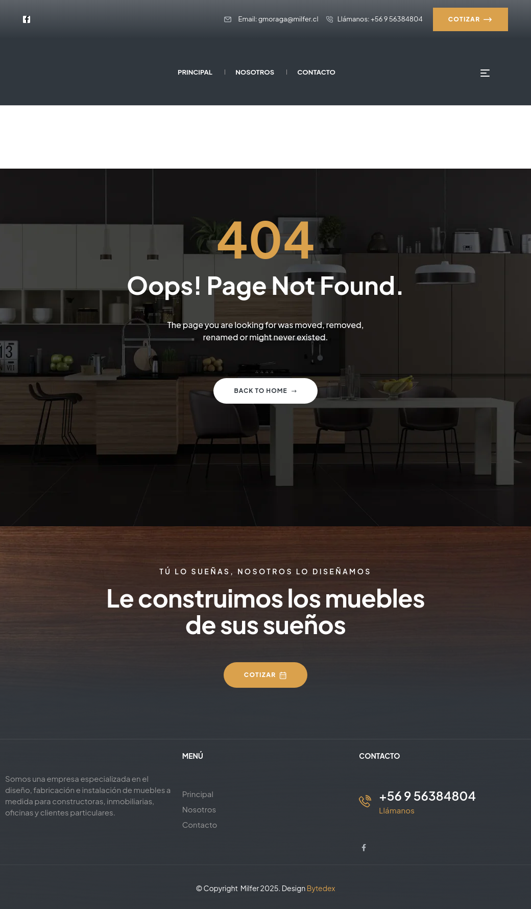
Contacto (200, 824)
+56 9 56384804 (427, 795)
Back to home (265, 390)
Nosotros (199, 809)
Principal (197, 794)
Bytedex (321, 888)
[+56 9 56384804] (365, 801)
